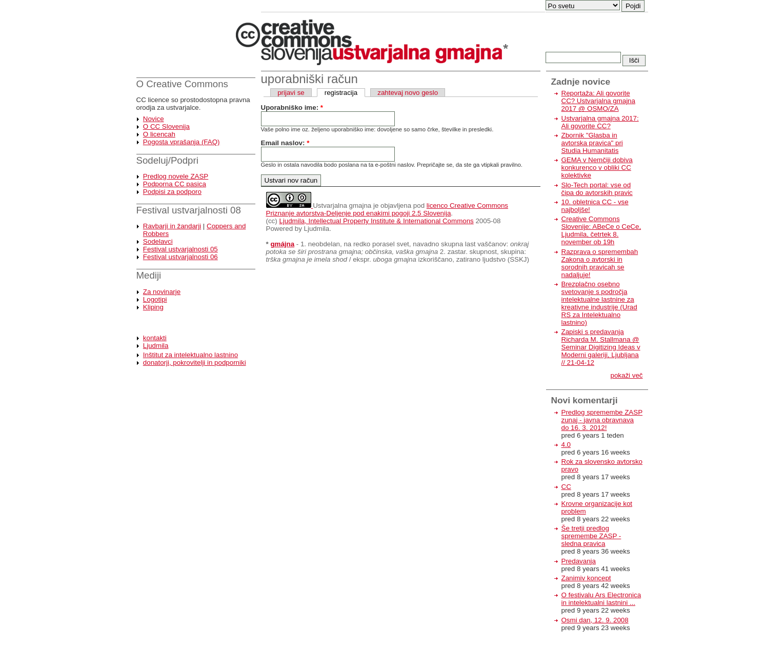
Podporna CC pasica (174, 184)
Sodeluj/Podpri (167, 160)
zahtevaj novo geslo (407, 92)
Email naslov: (285, 143)
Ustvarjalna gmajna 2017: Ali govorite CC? (600, 122)
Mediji (149, 275)
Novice (153, 119)
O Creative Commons (182, 84)
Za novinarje (161, 292)
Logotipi (155, 299)
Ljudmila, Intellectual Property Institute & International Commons (376, 221)
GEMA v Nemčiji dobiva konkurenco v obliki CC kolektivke (597, 167)
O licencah (159, 134)
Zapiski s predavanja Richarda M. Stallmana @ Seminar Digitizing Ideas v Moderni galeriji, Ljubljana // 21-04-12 (600, 347)
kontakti (155, 338)
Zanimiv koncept (586, 578)
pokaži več (627, 375)
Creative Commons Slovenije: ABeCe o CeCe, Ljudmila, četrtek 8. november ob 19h (601, 230)
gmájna (282, 244)
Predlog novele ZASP (175, 176)
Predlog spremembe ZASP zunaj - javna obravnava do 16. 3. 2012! (602, 420)
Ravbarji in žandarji (172, 226)
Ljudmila (156, 345)
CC (566, 487)
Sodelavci (158, 241)
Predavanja (578, 561)
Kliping (153, 307)
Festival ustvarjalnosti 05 (180, 249)
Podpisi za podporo (172, 191)
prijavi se (291, 92)
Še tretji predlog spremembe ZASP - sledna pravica (591, 535)
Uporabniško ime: (292, 107)
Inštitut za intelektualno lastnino (190, 355)
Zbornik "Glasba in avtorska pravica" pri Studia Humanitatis (592, 142)
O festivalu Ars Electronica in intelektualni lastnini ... (601, 598)
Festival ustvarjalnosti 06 (180, 257)
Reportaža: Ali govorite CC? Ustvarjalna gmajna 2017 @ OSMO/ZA (598, 100)
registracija (341, 92)
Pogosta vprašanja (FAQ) (181, 142)
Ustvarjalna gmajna (342, 205)
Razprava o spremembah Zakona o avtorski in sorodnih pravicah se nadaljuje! (599, 263)
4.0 (566, 444)
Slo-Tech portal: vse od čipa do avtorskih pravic (597, 189)
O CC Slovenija (166, 126)
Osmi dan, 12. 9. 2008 (595, 620)
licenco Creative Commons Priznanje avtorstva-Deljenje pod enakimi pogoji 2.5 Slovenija (387, 209)
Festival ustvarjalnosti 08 (188, 210)
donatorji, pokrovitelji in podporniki (194, 362)
